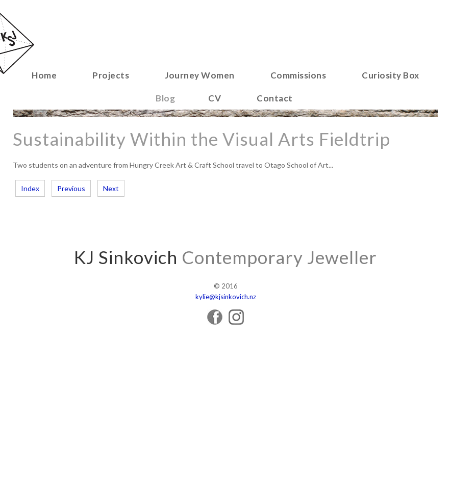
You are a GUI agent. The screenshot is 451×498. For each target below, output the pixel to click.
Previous (71, 188)
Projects (110, 75)
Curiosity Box (390, 75)
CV (214, 98)
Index (30, 188)
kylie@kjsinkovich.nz (225, 297)
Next (111, 188)
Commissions (298, 75)
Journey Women (200, 75)
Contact (275, 98)
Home (44, 75)
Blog (165, 98)
